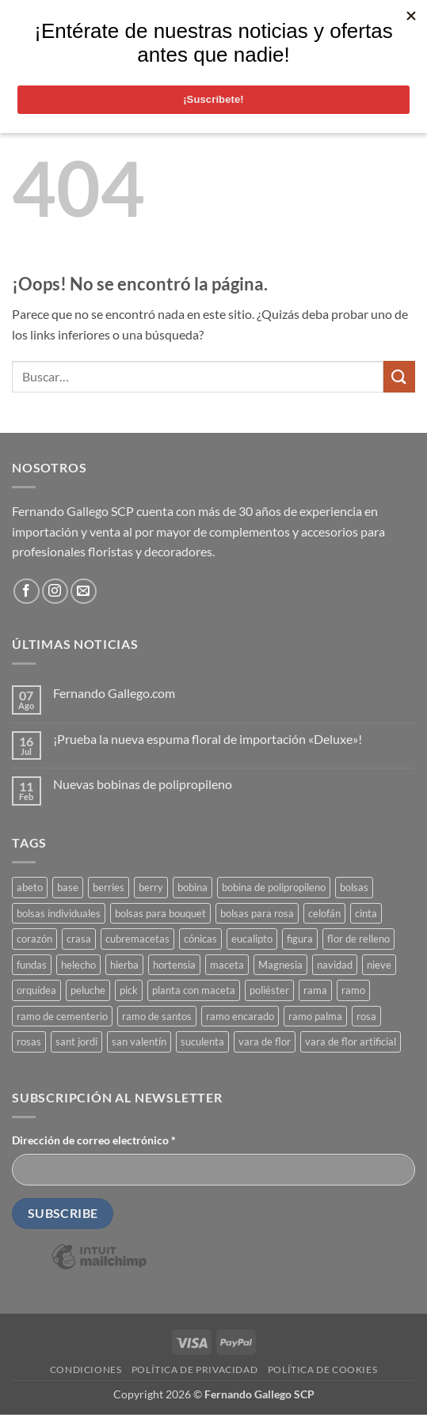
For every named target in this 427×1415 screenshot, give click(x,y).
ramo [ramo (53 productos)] (353, 990)
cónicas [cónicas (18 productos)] (200, 938)
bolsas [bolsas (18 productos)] (354, 887)
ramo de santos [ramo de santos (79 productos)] (157, 1016)
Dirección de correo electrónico (94, 1140)
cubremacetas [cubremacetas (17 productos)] (137, 938)
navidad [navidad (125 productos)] (335, 964)
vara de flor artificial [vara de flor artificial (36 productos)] (350, 1041)
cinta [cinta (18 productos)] (366, 913)
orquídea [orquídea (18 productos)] (36, 990)
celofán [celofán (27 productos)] (324, 913)
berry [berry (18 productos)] (151, 887)
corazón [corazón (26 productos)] (34, 938)
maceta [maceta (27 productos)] (227, 964)
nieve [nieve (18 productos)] (379, 964)
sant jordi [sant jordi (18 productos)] (76, 1041)
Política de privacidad (194, 1369)
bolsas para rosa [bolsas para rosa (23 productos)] (257, 913)
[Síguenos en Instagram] (55, 592)
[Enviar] (399, 376)
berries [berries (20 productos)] (108, 887)
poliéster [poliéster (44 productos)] (269, 990)
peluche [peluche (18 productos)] (88, 990)
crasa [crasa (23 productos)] (79, 938)
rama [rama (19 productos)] (315, 990)
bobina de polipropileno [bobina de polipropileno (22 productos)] (274, 887)
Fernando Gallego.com (114, 692)
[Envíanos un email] (84, 592)
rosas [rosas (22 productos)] (29, 1041)
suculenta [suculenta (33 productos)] (202, 1041)
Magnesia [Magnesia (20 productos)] (280, 964)
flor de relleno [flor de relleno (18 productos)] (358, 938)
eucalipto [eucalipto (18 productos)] (252, 938)
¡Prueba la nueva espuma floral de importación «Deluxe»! (207, 738)
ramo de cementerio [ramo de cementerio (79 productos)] (62, 1016)
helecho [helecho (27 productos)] (78, 964)
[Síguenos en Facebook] (26, 592)
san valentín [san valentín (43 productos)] (139, 1041)
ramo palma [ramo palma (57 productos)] (315, 1016)
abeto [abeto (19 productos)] (30, 887)
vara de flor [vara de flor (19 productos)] (264, 1041)
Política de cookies (323, 1369)
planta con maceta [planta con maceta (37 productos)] (193, 990)
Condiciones (86, 1369)
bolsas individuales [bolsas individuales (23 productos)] (59, 913)
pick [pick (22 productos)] (129, 990)
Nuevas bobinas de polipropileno (142, 783)
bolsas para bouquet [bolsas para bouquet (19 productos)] (160, 913)
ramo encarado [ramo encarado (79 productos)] (240, 1016)
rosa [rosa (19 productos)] (366, 1016)
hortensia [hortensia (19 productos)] (174, 964)
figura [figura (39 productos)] (300, 938)
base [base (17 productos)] (67, 887)
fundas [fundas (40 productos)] (32, 964)
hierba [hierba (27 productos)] (124, 964)
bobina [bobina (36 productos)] (192, 887)
